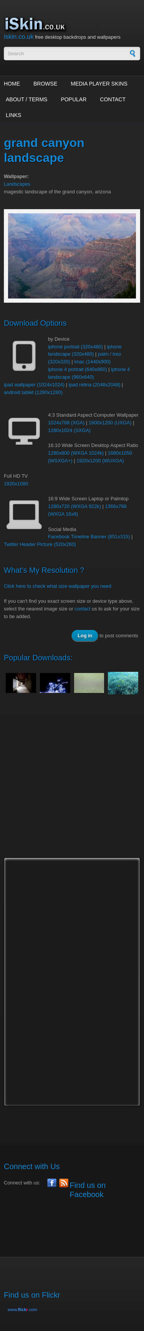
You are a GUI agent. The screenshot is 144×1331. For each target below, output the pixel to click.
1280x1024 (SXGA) (69, 430)
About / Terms (26, 99)
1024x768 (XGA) (66, 423)
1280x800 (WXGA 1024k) (76, 453)
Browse (45, 84)
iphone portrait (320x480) (75, 347)
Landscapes (17, 184)
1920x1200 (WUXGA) (100, 460)
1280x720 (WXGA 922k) (74, 506)
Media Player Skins (99, 84)
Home (12, 84)
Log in (85, 635)
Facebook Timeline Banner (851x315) (89, 536)
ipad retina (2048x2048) (94, 385)
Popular (73, 99)
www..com (22, 1309)
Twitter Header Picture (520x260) (40, 544)
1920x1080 (16, 484)
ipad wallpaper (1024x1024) (34, 385)
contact (82, 609)
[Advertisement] (72, 783)
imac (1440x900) (92, 361)
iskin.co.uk (19, 36)
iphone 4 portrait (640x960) (77, 369)
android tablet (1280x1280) (33, 392)
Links (13, 115)
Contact (113, 99)
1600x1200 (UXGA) (110, 423)
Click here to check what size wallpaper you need (57, 586)
